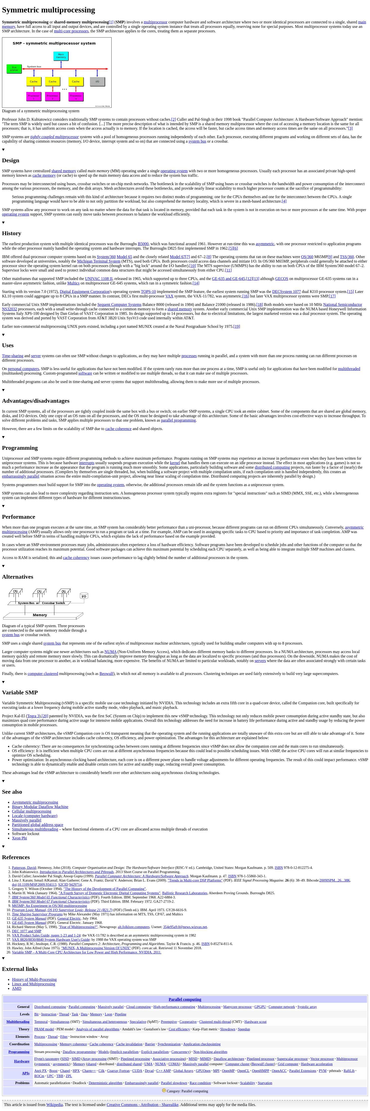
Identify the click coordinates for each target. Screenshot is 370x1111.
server (36, 356)
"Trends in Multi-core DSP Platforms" (195, 880)
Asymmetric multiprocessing (35, 802)
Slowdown (227, 1029)
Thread (64, 1014)
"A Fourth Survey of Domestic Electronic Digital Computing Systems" (109, 893)
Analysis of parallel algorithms (97, 1029)
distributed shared (129, 1064)
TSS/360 (347, 257)
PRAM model (44, 1029)
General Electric (69, 918)
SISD (65, 1059)
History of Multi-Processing (34, 979)
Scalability (247, 1083)
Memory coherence (73, 1044)
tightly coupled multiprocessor (54, 137)
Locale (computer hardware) (34, 816)
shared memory (63, 171)
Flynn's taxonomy (47, 1059)
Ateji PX (40, 1071)
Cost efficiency (179, 1029)
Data (84, 1014)
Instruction (49, 1014)
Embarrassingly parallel (141, 1083)
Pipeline (120, 1014)
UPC (50, 1076)
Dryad (149, 1071)
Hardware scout (255, 1022)
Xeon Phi (19, 838)
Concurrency (180, 1052)
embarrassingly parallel (20, 476)
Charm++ (89, 1071)
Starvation (265, 1083)
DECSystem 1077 (286, 291)
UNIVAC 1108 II (98, 279)
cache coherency (76, 558)
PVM (323, 1071)
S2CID (63, 885)
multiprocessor (155, 22)
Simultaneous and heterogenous (104, 1022)
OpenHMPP (260, 1071)
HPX (76, 1071)
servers (260, 661)
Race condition (200, 1083)
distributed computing (272, 467)
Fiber (64, 1037)
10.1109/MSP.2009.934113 (36, 885)
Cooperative (188, 1022)
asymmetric (265, 244)
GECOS (281, 279)
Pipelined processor (261, 1059)
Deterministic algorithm (105, 1083)
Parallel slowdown (174, 1083)
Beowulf (106, 673)
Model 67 (177, 257)
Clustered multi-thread (215, 1022)
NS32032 (9, 309)
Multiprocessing (209, 1007)
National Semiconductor (342, 304)
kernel (175, 463)
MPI (216, 1071)
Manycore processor (237, 1007)
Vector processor (322, 1059)
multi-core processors (71, 31)
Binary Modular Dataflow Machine (40, 807)
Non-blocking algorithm (210, 1052)
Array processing (94, 1059)
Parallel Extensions (302, 1071)
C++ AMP (163, 1071)
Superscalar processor (292, 1059)
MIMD (205, 1059)
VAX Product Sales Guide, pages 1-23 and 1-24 (46, 935)
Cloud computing (138, 1007)
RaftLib (349, 1071)
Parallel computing (185, 999)
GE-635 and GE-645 (228, 279)
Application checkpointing (202, 1044)
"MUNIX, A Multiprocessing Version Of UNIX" (96, 948)
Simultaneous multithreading (35, 829)
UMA (148, 1064)
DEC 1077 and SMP (26, 931)
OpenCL (243, 1071)
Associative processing (168, 1059)
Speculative (138, 1022)
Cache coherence (101, 1044)
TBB (59, 1076)
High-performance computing (174, 1007)
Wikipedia (54, 1105)
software (85, 373)
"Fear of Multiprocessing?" (78, 927)
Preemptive (169, 1022)
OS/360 (307, 257)
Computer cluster (237, 1064)
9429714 (75, 885)
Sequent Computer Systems (119, 304)
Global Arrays (183, 1071)
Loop (108, 1014)
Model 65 (124, 257)
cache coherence (118, 429)
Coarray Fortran (118, 1071)
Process (39, 1037)
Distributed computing (50, 1007)
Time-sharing (12, 356)
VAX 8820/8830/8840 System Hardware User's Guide (50, 940)
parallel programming (178, 420)
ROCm (39, 1076)
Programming (18, 1052)
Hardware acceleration (317, 1064)
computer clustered (43, 673)
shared (91, 1064)
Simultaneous (60, 1022)
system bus (197, 141)
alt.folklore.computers (133, 927)
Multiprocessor (347, 1059)
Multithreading (17, 1022)
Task (75, 1014)
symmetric (42, 1064)
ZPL (69, 1076)
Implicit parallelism (125, 1052)
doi (14, 885)
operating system (174, 171)
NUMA (111, 652)
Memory (96, 1014)
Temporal (41, 1022)
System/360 (106, 257)
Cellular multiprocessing (31, 811)
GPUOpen (203, 1071)
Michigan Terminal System (99, 261)
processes (189, 356)
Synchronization (169, 1044)
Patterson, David (24, 868)
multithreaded (349, 369)
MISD (193, 1059)
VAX (169, 296)
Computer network (282, 1007)
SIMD (76, 1059)
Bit (36, 1014)
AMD (16, 988)
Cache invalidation (129, 1044)
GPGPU (260, 1007)
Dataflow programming (79, 1052)
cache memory (44, 175)
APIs (25, 1073)
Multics (73, 283)
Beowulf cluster (263, 1064)
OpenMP (228, 1071)
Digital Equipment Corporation (85, 291)
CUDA (137, 1071)
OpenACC (279, 1071)
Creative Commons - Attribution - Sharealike (142, 1105)
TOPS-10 (148, 291)
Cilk (101, 1071)
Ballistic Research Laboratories (184, 893)
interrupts (86, 463)
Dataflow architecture (229, 1059)
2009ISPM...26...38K (334, 880)
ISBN (279, 868)
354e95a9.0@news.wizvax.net (185, 927)
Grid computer (288, 1064)
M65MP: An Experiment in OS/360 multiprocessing (49, 906)
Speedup (244, 1029)
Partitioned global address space (37, 825)
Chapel (65, 1071)
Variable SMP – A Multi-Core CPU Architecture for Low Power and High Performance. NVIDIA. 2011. (86, 952)
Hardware (22, 1061)
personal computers (23, 369)
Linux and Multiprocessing (33, 984)
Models (103, 1052)
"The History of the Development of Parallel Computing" (105, 889)
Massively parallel (26, 820)
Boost (53, 1071)
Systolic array (307, 1007)
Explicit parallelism (155, 1052)
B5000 (143, 244)
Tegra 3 (33, 716)
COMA (173, 1064)
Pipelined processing (135, 1059)
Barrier (150, 1044)
